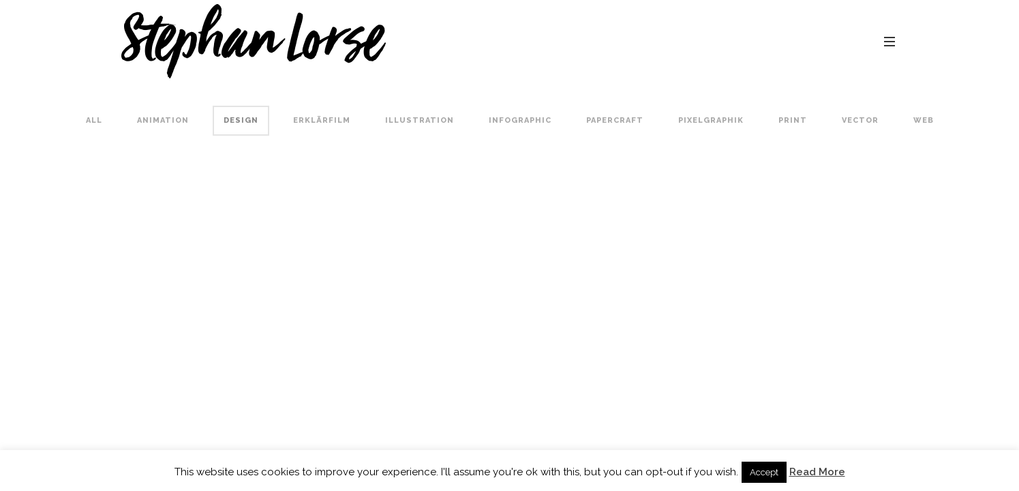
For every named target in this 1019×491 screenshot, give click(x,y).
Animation (163, 120)
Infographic (520, 120)
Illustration (419, 120)
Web (923, 120)
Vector (860, 120)
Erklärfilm (321, 120)
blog (819, 40)
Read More (817, 472)
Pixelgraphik (711, 120)
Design (241, 120)
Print (792, 120)
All (94, 120)
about (769, 40)
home (585, 40)
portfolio (646, 40)
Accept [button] (764, 472)
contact (876, 40)
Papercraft (614, 120)
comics (713, 40)
